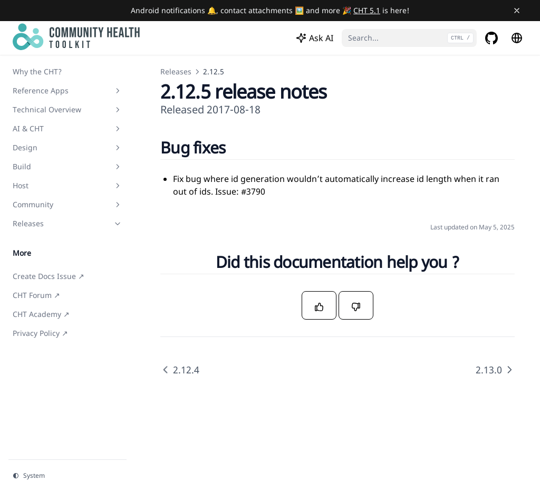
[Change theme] (67, 475)
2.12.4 (179, 369)
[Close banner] (516, 10)
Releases (175, 71)
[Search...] (409, 38)
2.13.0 (495, 369)
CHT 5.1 (366, 10)
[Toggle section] (117, 90)
